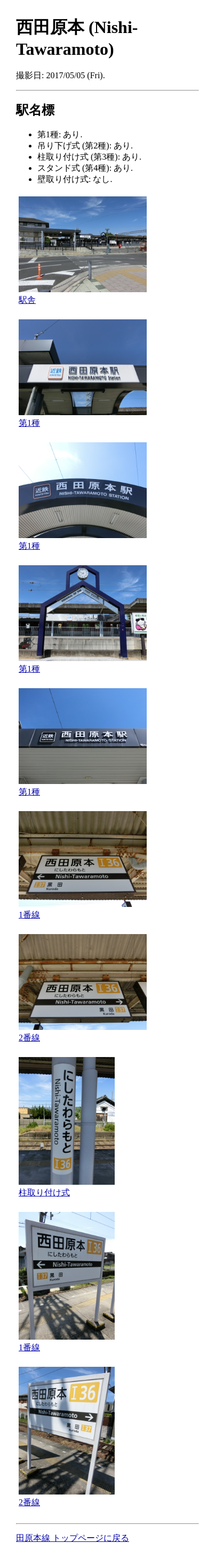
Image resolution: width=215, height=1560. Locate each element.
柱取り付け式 (44, 1192)
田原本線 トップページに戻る (72, 1537)
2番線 (29, 1037)
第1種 (29, 422)
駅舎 (27, 299)
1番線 (29, 914)
